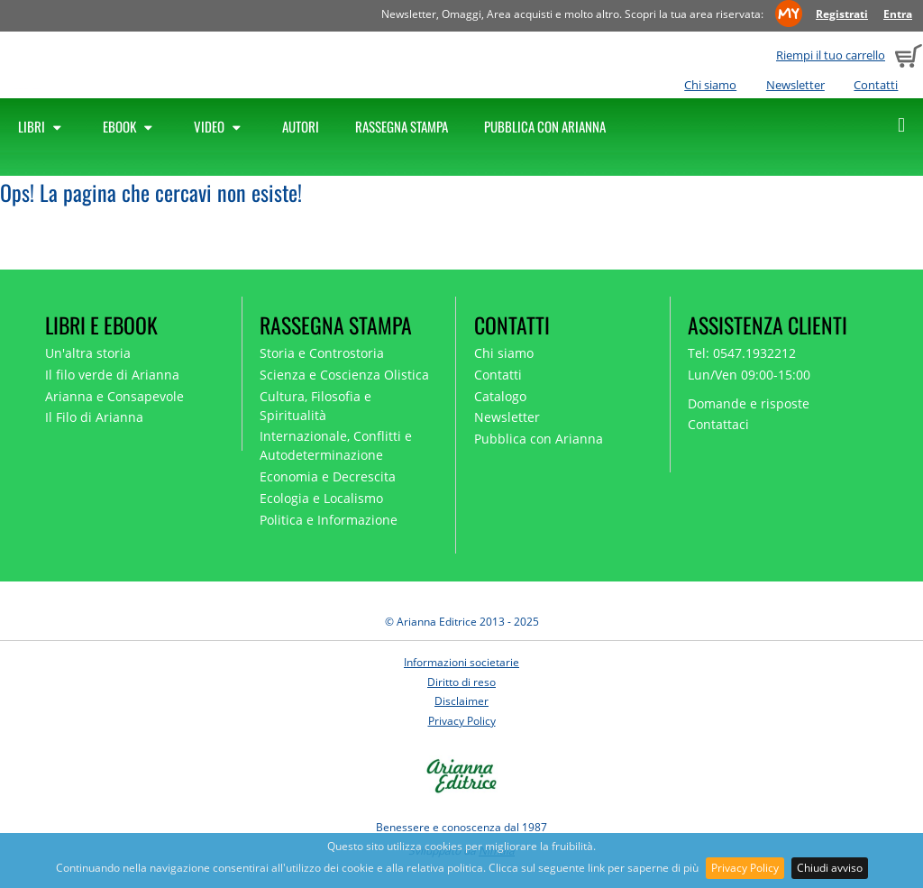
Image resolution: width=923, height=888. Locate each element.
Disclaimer (461, 701)
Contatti (876, 85)
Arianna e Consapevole (114, 396)
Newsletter (795, 85)
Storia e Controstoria (322, 353)
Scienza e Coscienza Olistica (344, 374)
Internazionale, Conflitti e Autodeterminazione (336, 445)
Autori (300, 126)
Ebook (130, 126)
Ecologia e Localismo (321, 498)
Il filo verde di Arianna (112, 374)
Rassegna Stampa (401, 126)
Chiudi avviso (830, 867)
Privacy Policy (745, 867)
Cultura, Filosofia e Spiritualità (315, 406)
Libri (42, 126)
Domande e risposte (748, 403)
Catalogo (500, 396)
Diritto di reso (461, 682)
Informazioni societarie (461, 662)
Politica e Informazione (329, 519)
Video (220, 126)
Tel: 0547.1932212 (742, 353)
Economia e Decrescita (328, 476)
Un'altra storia (88, 353)
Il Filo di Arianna (94, 417)
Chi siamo (710, 85)
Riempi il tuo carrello (830, 55)
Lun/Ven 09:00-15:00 (749, 374)
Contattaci (718, 424)
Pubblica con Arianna (545, 126)
